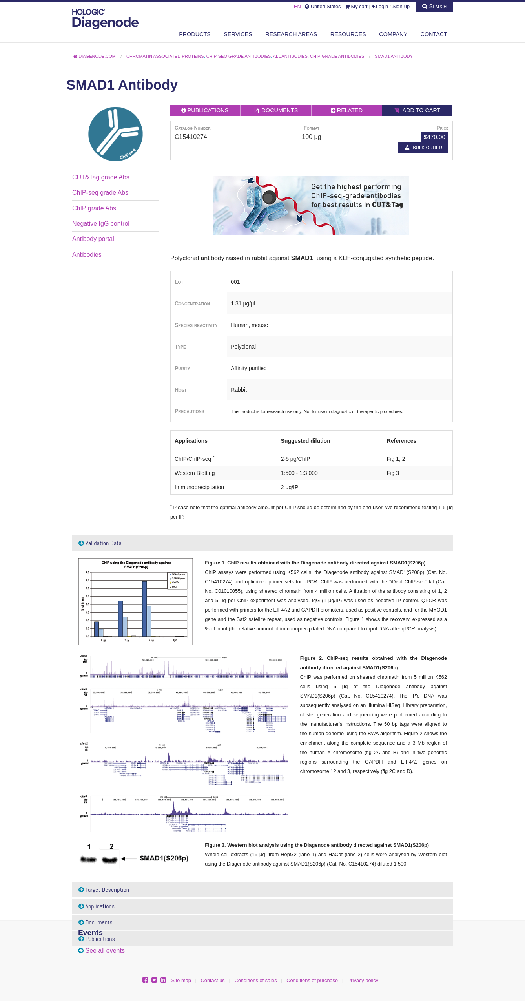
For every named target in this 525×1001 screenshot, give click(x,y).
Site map (181, 980)
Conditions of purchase (312, 980)
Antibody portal (93, 239)
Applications (96, 906)
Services (238, 34)
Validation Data (100, 543)
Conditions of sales (255, 980)
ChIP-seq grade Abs (100, 192)
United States (323, 6)
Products (195, 34)
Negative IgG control (100, 223)
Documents (95, 922)
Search (434, 6)
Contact (434, 34)
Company (393, 34)
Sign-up (401, 6)
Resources (348, 34)
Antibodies (87, 254)
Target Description (103, 890)
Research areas (291, 34)
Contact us (213, 980)
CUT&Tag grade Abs (100, 177)
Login (380, 6)
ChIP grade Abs (94, 208)
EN (297, 6)
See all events (105, 950)
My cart (356, 6)
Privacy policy (363, 980)
